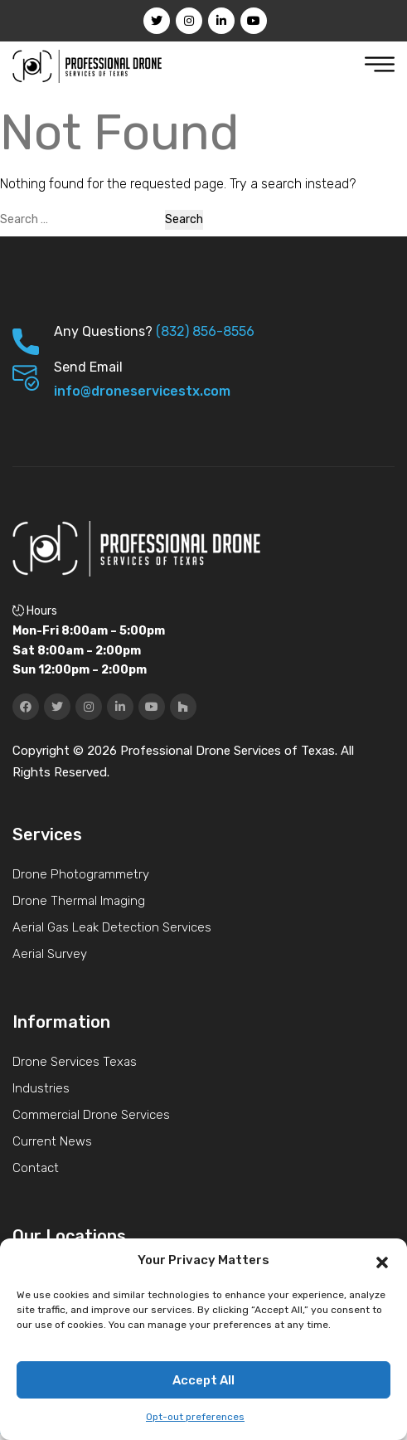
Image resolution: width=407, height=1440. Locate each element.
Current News (52, 1141)
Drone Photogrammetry (80, 874)
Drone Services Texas (74, 1061)
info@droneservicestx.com (142, 391)
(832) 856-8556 (205, 331)
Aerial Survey (49, 953)
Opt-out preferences (195, 1417)
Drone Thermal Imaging (78, 900)
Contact (35, 1167)
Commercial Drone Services (91, 1114)
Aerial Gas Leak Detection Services (111, 927)
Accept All (203, 1380)
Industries (41, 1088)
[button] (382, 1261)
